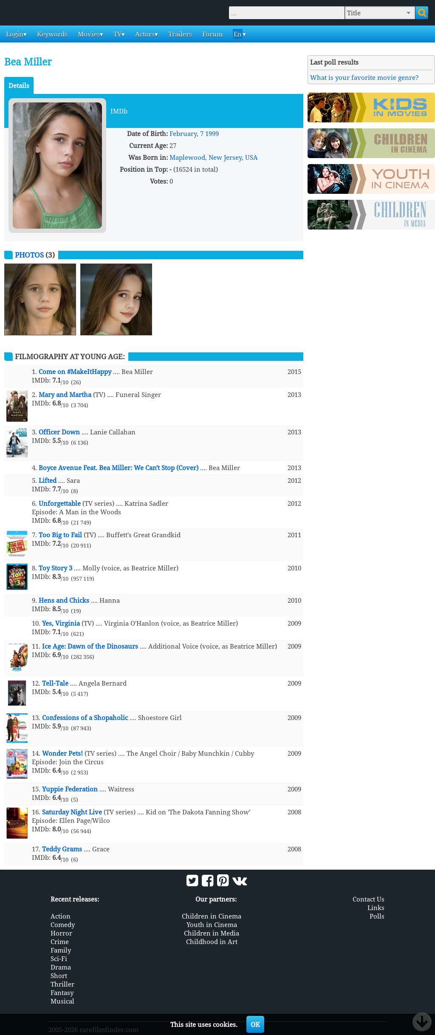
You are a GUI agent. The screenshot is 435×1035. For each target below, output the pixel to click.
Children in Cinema (211, 915)
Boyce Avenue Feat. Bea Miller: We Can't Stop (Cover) (118, 467)
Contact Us (368, 898)
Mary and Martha (65, 394)
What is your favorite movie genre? (364, 77)
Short (59, 975)
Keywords (51, 34)
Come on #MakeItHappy (75, 371)
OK (255, 1024)
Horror (61, 932)
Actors (144, 34)
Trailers (179, 34)
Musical (62, 1000)
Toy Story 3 (55, 568)
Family (61, 949)
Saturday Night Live (72, 812)
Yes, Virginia (61, 623)
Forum (212, 34)
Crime (60, 941)
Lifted (47, 480)
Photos (29, 255)
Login (13, 34)
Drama (61, 966)
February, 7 (186, 133)
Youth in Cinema (211, 924)
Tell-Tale (55, 683)
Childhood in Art (211, 941)
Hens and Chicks (64, 600)
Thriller (62, 983)
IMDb (118, 111)
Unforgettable (60, 503)
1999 (212, 133)
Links (375, 907)
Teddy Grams (62, 849)
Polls (377, 915)
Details (18, 85)
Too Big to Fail (60, 534)
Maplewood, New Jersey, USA (213, 157)
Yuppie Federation (70, 789)
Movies (88, 34)
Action (61, 915)
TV (116, 34)
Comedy (63, 924)
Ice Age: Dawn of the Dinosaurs (90, 646)
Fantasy (62, 992)
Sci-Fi (59, 958)
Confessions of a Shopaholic (85, 717)
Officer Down (59, 432)
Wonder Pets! (62, 753)
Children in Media (211, 932)
